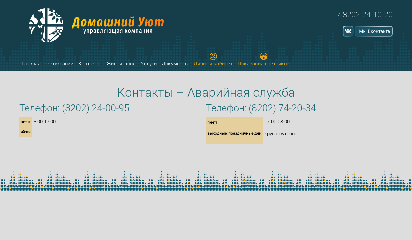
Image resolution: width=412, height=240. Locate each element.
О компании (59, 64)
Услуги (149, 64)
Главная (31, 64)
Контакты (89, 64)
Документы (175, 64)
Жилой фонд (121, 64)
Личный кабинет (213, 60)
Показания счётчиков (264, 60)
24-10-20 (377, 14)
